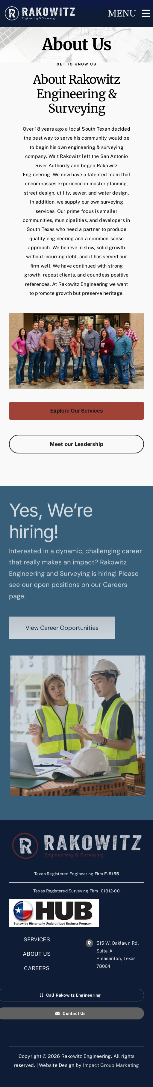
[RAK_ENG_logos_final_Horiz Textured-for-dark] (76, 838)
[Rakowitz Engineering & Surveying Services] (76, 413)
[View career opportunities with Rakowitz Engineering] (62, 630)
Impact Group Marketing (111, 1065)
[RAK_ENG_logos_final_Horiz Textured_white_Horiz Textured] (39, 8)
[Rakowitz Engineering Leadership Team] (76, 446)
